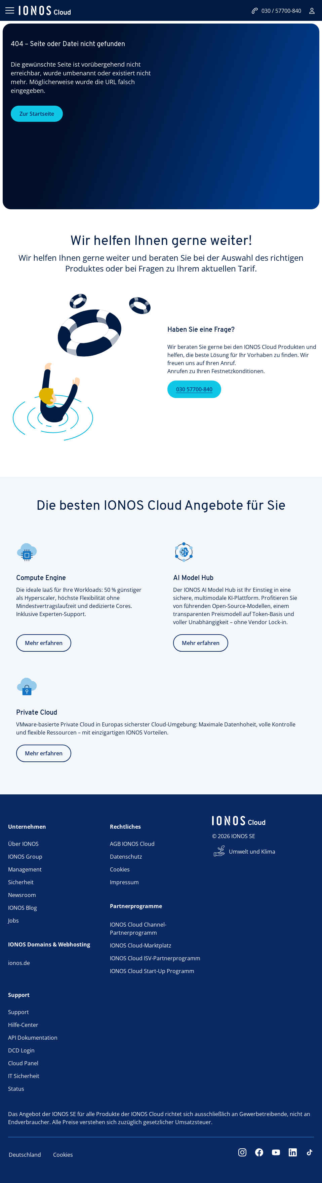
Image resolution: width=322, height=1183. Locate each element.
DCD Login (21, 1050)
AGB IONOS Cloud (132, 844)
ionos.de (19, 963)
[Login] (312, 11)
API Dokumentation (32, 1037)
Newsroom (22, 895)
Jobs (13, 920)
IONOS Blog (22, 907)
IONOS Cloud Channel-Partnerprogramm (138, 928)
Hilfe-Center (23, 1025)
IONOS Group (25, 856)
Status (16, 1088)
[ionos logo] (45, 10)
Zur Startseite (36, 113)
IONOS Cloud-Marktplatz (140, 945)
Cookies (120, 869)
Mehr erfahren (44, 643)
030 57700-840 (194, 401)
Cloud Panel (23, 1063)
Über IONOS (23, 844)
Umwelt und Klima (252, 851)
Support (18, 1012)
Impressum (124, 882)
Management (25, 869)
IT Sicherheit (23, 1076)
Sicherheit (21, 882)
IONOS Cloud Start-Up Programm (152, 971)
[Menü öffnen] (9, 10)
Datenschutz (126, 856)
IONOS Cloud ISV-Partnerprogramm (155, 958)
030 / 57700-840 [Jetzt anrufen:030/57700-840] (276, 10)
